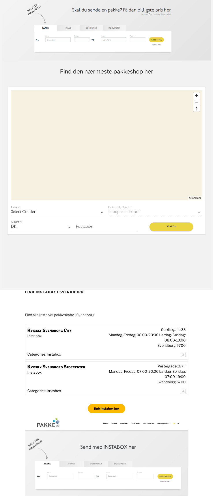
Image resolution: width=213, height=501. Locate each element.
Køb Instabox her (106, 408)
